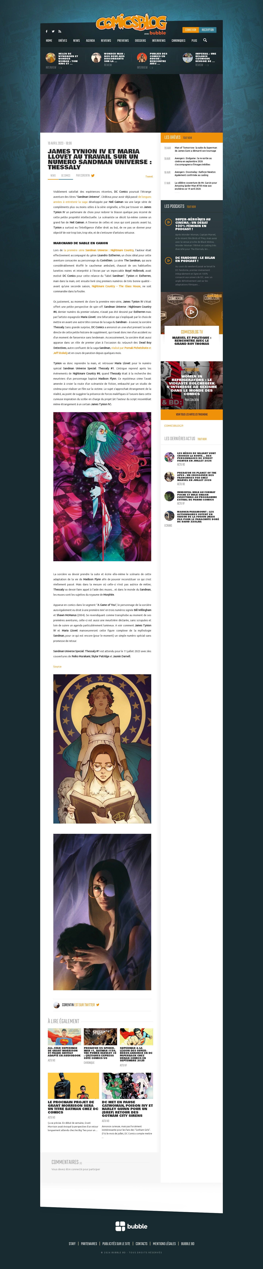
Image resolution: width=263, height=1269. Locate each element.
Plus (194, 42)
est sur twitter (86, 1005)
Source (57, 666)
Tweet (149, 176)
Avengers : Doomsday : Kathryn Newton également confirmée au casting (190, 173)
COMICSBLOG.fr (173, 425)
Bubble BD (187, 1246)
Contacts (141, 1246)
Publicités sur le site (116, 1246)
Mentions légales (164, 1246)
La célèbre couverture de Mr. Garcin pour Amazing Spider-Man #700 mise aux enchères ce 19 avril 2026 (190, 185)
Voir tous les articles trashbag (192, 414)
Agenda (90, 42)
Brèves (62, 42)
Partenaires (89, 1246)
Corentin (63, 1005)
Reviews (106, 42)
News (76, 42)
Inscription (208, 30)
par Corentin (85, 175)
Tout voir (187, 138)
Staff (72, 1246)
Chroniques (178, 42)
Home (49, 42)
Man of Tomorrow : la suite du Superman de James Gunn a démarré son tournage (190, 149)
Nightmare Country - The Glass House (116, 286)
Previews (123, 42)
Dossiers (140, 42)
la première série (99, 250)
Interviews (159, 42)
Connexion (190, 30)
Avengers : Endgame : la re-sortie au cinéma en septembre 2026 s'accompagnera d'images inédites (188, 161)
